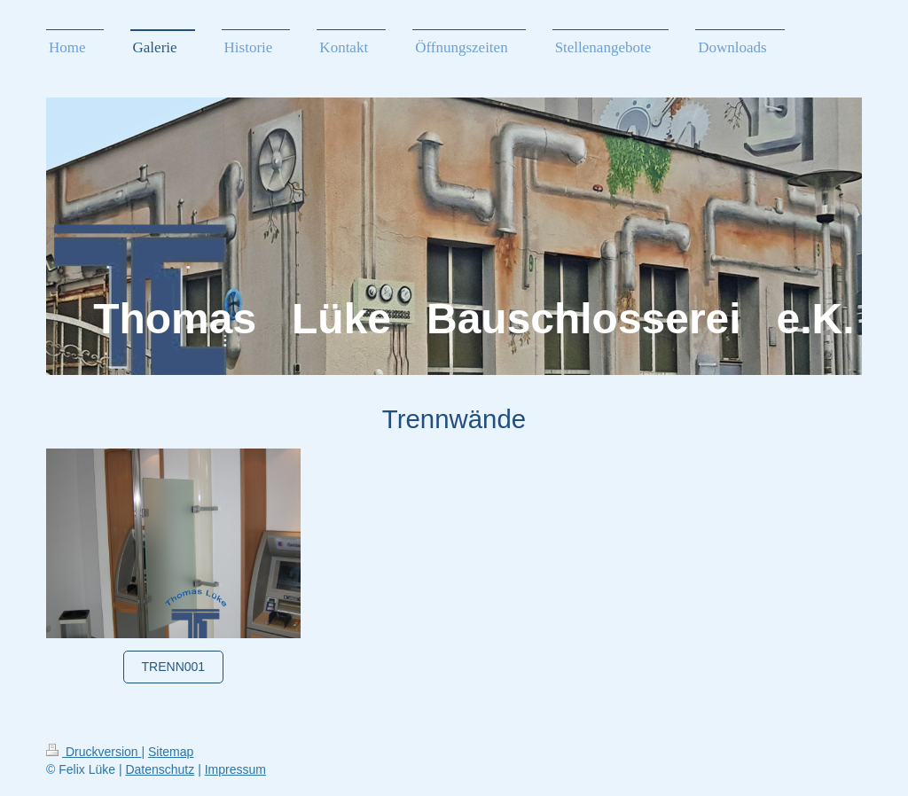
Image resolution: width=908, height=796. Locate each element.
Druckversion (93, 752)
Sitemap (170, 752)
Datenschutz (159, 769)
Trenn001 (174, 666)
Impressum (235, 769)
